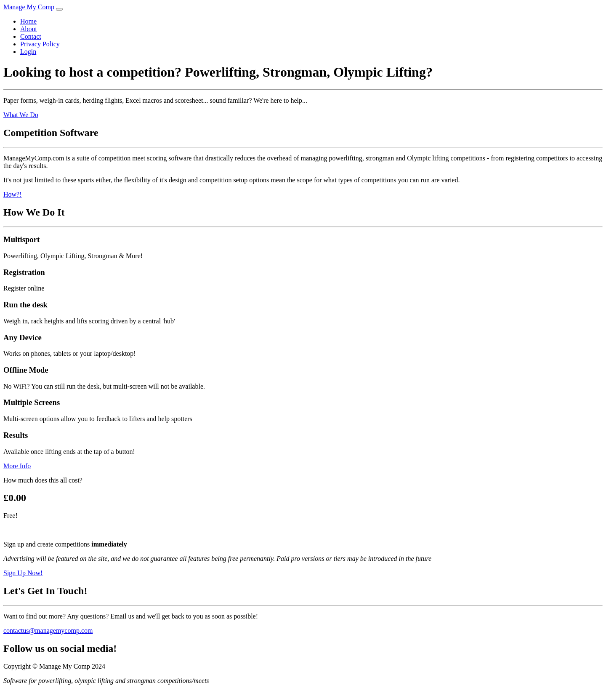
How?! (12, 194)
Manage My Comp (28, 7)
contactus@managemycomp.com (48, 630)
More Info (17, 465)
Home (28, 21)
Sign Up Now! (23, 572)
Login (28, 51)
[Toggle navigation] (59, 9)
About (28, 28)
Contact (30, 36)
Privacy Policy (40, 44)
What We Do (20, 114)
